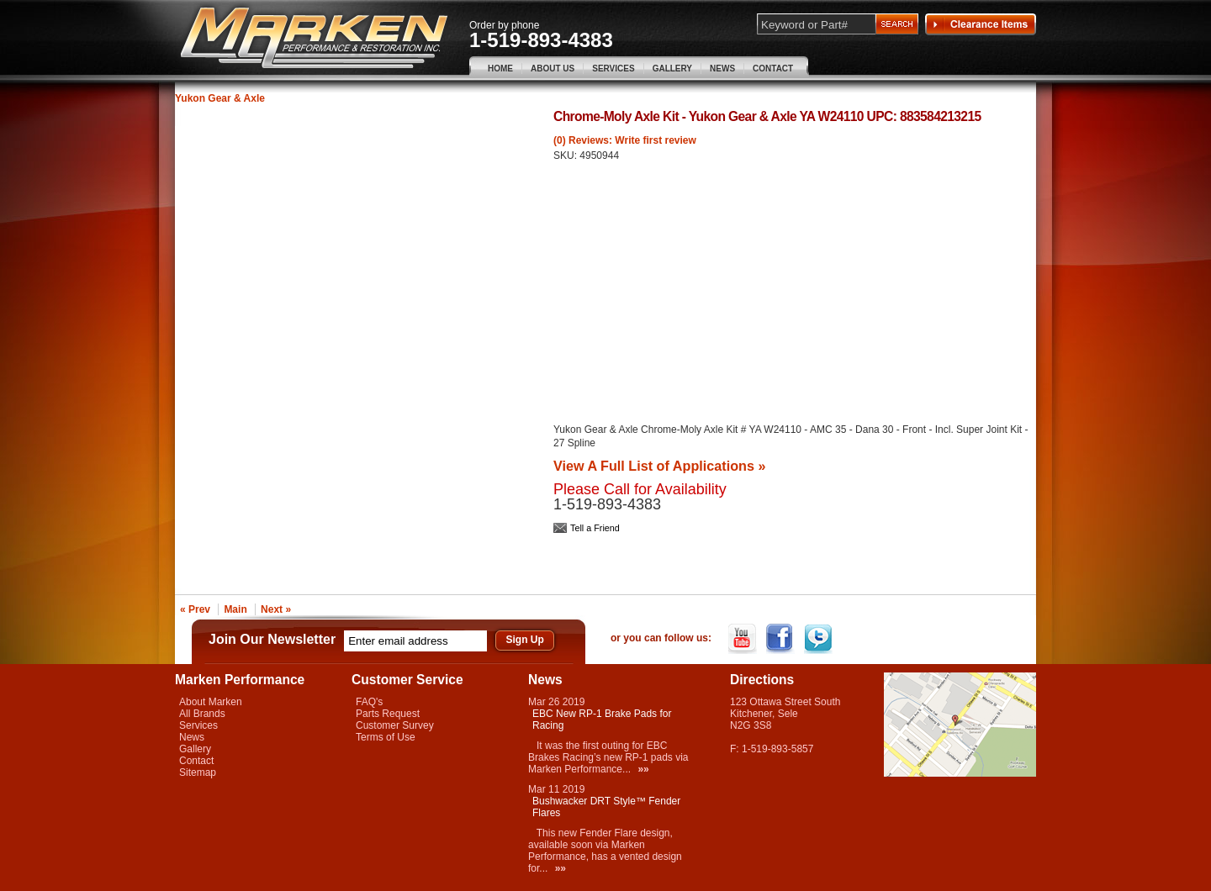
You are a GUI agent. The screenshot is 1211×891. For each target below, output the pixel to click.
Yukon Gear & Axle (220, 98)
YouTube (743, 639)
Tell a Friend (595, 528)
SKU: (566, 155)
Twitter (819, 639)
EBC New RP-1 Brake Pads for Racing (601, 719)
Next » (276, 609)
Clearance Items (980, 24)
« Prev (195, 609)
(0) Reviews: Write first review (624, 140)
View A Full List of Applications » (659, 465)
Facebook (781, 639)
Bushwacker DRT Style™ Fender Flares (606, 807)
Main (235, 609)
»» (642, 769)
